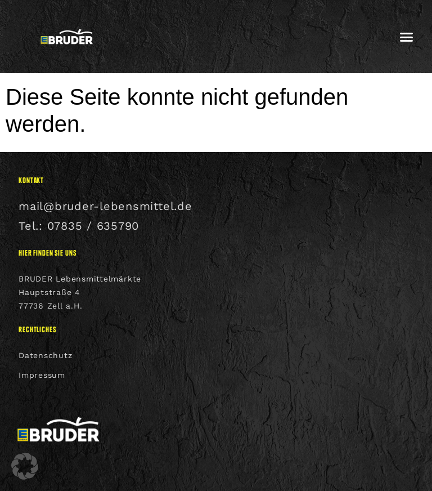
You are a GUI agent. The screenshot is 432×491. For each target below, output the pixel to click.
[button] (406, 36)
